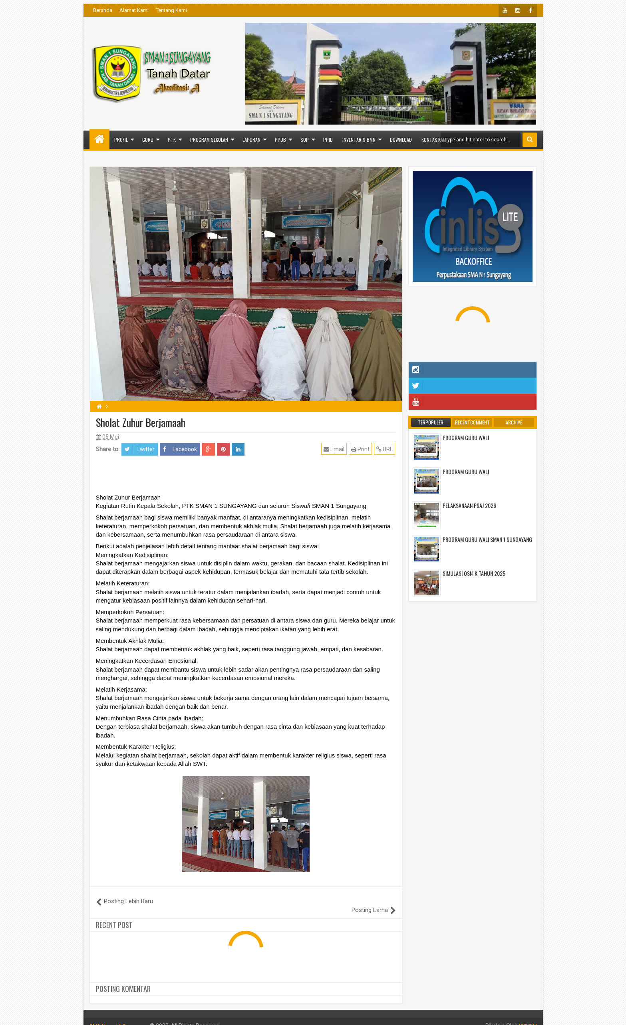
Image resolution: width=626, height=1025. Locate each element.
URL (385, 449)
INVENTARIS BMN (359, 139)
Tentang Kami (171, 10)
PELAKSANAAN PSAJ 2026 (469, 505)
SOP (304, 139)
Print (361, 449)
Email (334, 449)
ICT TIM (527, 1017)
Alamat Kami (134, 10)
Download (401, 139)
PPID (328, 139)
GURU (147, 139)
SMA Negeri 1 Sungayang (121, 1017)
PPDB (280, 139)
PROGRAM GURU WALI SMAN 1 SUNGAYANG (487, 539)
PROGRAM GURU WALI (466, 437)
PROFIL (121, 139)
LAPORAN (251, 139)
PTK (172, 139)
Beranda (102, 10)
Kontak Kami (434, 139)
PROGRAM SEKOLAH (209, 139)
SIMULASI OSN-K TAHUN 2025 (474, 573)
